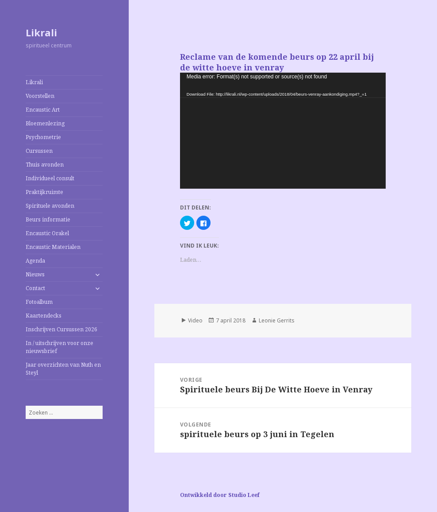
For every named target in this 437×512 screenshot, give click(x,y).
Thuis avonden (45, 164)
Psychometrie (43, 137)
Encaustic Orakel (47, 233)
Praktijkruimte (44, 192)
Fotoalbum (39, 302)
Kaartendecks (43, 315)
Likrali (41, 32)
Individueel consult (50, 178)
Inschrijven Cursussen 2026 (61, 329)
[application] (283, 130)
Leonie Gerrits (277, 320)
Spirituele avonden (50, 205)
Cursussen (39, 151)
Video (195, 320)
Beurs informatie (48, 219)
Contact (35, 288)
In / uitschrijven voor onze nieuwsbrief (59, 347)
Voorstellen (40, 96)
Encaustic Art (43, 109)
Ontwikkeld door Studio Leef (220, 495)
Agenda (35, 260)
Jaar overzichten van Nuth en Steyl (63, 368)
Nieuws (35, 274)
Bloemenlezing (45, 123)
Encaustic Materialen (53, 247)
